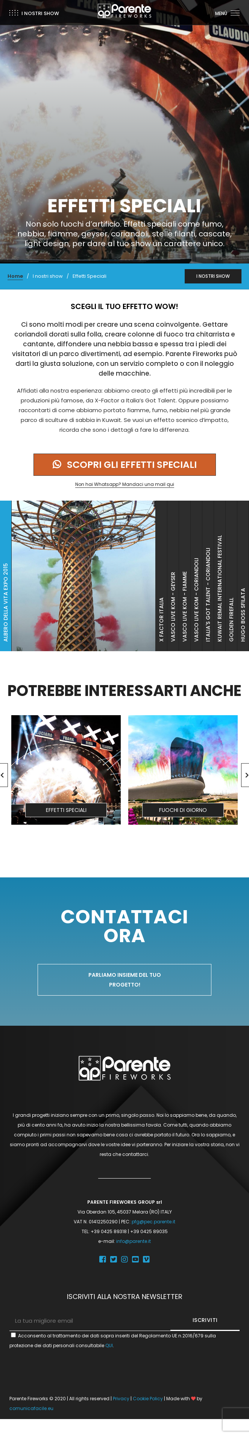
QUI (109, 1345)
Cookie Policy (148, 1398)
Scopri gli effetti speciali (125, 464)
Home (15, 276)
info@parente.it (133, 1241)
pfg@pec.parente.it (153, 1221)
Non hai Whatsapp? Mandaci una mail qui (124, 484)
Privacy (121, 1398)
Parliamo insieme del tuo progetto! (124, 979)
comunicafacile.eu (31, 1408)
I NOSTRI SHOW (213, 276)
